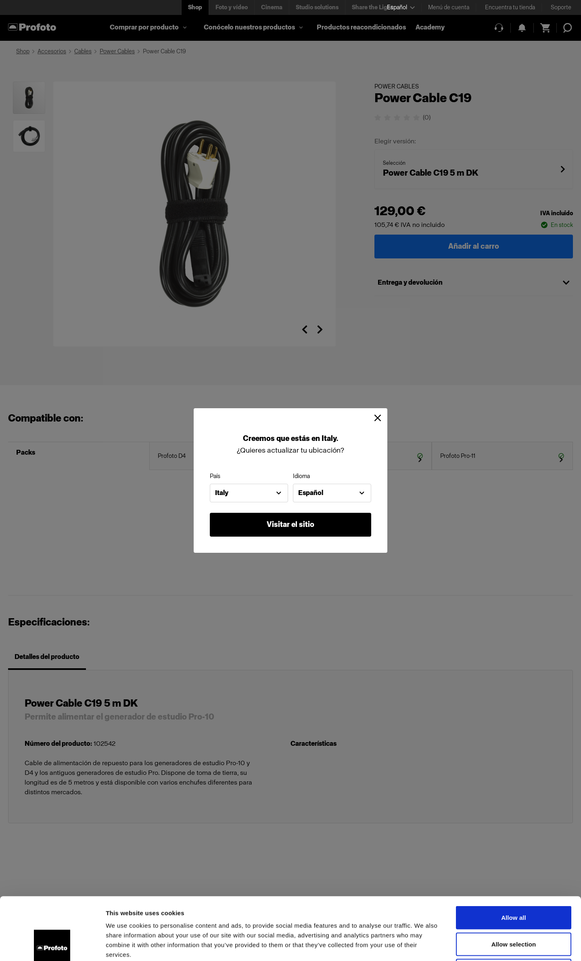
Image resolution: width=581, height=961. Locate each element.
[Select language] (400, 7)
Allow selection (513, 881)
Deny (513, 907)
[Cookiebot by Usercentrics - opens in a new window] (52, 945)
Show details (423, 945)
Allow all (513, 855)
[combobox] (249, 493)
